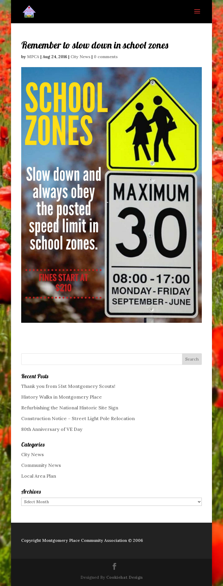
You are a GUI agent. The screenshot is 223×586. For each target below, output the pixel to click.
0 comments (106, 56)
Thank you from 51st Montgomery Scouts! (68, 386)
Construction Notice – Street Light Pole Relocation (78, 418)
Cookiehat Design (124, 577)
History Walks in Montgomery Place (61, 397)
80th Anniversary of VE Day (51, 429)
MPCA (33, 56)
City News (80, 56)
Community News (41, 465)
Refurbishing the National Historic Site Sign (69, 408)
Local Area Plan (38, 476)
